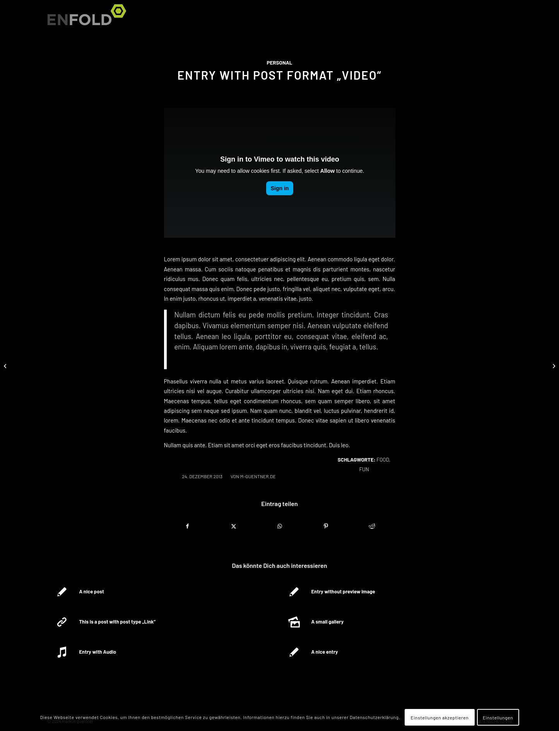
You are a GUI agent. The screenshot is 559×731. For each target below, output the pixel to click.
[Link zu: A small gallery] (395, 622)
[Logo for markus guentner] (89, 19)
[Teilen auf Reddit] (372, 526)
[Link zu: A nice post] (163, 592)
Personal (279, 63)
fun (364, 469)
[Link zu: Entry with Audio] (163, 652)
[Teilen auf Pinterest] (326, 526)
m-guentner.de (258, 476)
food (382, 460)
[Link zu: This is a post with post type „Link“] (163, 622)
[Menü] (502, 19)
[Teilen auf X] (233, 526)
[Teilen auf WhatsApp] (280, 526)
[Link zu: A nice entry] (395, 652)
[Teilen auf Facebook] (187, 526)
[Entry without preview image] (553, 365)
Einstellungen (498, 717)
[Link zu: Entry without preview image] (395, 592)
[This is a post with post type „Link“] (6, 365)
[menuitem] (502, 19)
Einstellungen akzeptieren (440, 717)
